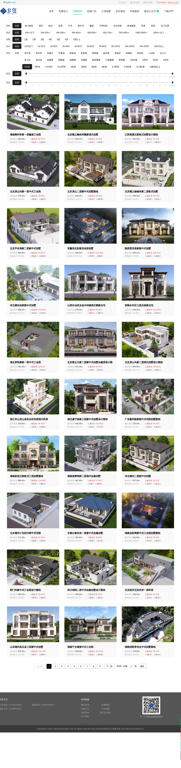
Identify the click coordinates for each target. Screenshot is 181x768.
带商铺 (95, 53)
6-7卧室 (115, 67)
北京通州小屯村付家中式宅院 (25, 533)
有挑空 (118, 53)
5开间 (27, 67)
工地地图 (106, 11)
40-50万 (78, 46)
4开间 (165, 60)
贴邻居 (106, 53)
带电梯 (122, 60)
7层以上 (77, 39)
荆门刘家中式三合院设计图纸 (25, 590)
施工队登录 (147, 2)
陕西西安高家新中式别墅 (138, 248)
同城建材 (134, 11)
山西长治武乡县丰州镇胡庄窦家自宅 (86, 305)
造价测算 (120, 11)
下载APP (168, 11)
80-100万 (115, 46)
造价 (8, 46)
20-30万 (54, 46)
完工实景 (165, 26)
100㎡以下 (30, 32)
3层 (42, 39)
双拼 (153, 26)
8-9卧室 (127, 67)
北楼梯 (84, 60)
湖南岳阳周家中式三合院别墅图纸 (142, 533)
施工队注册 (134, 2)
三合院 (151, 53)
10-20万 (41, 46)
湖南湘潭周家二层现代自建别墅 (84, 476)
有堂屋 (84, 53)
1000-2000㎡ (141, 32)
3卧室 (83, 67)
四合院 (140, 53)
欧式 (51, 26)
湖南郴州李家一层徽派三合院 (25, 134)
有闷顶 (39, 60)
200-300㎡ (61, 32)
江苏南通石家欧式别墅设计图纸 (141, 134)
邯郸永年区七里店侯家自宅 (139, 305)
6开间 (37, 67)
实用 (60, 26)
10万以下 (28, 46)
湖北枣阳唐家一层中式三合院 (25, 362)
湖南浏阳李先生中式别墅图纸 (140, 647)
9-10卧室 (140, 67)
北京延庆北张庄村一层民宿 (139, 590)
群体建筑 (131, 26)
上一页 (39, 666)
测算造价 (85, 712)
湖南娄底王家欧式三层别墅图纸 (26, 476)
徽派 (92, 26)
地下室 (27, 53)
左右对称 (117, 26)
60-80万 (103, 46)
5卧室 (104, 67)
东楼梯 (50, 60)
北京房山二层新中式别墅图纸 (82, 191)
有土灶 (27, 60)
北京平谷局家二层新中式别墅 (25, 248)
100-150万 (130, 46)
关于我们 (85, 716)
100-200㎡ (45, 32)
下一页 (109, 666)
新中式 (81, 26)
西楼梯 (61, 60)
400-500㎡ (92, 32)
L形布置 (133, 60)
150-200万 (144, 46)
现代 (41, 26)
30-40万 (66, 46)
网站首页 (85, 705)
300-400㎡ (76, 32)
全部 (17, 26)
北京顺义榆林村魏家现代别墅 (82, 134)
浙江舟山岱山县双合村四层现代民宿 (29, 419)
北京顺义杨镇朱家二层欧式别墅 (141, 191)
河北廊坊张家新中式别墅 (23, 305)
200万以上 (159, 46)
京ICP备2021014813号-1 (132, 729)
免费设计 (63, 11)
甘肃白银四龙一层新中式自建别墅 (85, 533)
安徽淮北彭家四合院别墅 (80, 248)
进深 (8, 82)
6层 (66, 39)
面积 (8, 32)
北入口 (163, 53)
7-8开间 (48, 67)
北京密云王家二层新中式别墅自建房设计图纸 (89, 362)
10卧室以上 (155, 67)
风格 (8, 26)
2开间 (145, 60)
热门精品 (29, 26)
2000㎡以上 (158, 32)
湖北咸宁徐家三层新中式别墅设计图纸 (87, 419)
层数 (8, 39)
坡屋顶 (73, 53)
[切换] (13, 2)
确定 (142, 666)
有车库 (39, 53)
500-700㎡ (108, 32)
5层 (58, 39)
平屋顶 (61, 53)
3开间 (155, 60)
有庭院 (129, 53)
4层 (50, 39)
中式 (70, 26)
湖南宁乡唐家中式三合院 (80, 647)
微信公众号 (151, 11)
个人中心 (122, 2)
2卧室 (73, 67)
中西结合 (103, 26)
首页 (51, 11)
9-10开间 (61, 67)
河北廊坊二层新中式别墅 (138, 476)
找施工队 (92, 11)
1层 (26, 39)
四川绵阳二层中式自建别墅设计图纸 (86, 590)
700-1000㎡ (124, 32)
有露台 (50, 53)
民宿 (143, 26)
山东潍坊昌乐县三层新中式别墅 (26, 647)
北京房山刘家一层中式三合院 (25, 191)
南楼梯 (73, 60)
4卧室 (94, 67)
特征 (8, 53)
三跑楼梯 (109, 60)
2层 (34, 39)
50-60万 (90, 46)
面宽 (8, 73)
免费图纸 (77, 11)
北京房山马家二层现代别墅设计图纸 (144, 362)
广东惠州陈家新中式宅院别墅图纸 (142, 419)
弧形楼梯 (96, 60)
